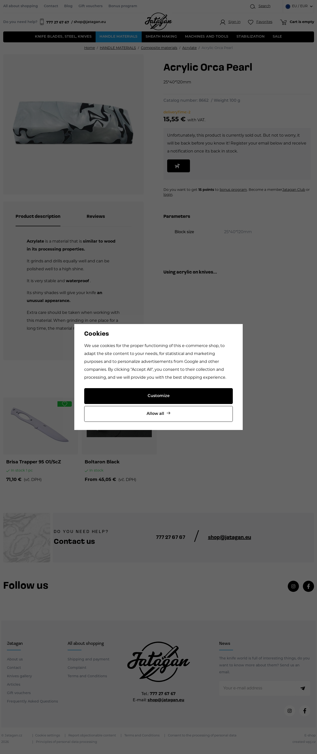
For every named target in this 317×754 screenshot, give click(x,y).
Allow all (155, 414)
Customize (159, 396)
